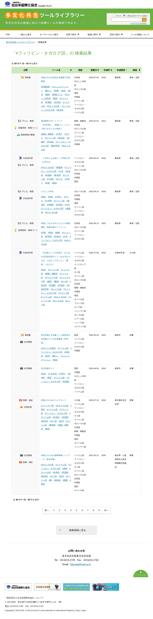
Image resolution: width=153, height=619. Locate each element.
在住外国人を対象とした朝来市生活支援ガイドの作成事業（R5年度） (55, 339)
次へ (106, 510)
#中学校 (48, 236)
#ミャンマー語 (47, 405)
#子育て (59, 134)
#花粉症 (57, 480)
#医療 (65, 480)
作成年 (107, 70)
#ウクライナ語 (51, 277)
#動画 (56, 281)
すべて (117, 16)
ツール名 (56, 70)
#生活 (43, 270)
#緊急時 (52, 425)
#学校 (47, 183)
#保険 (64, 468)
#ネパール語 (56, 289)
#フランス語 (63, 293)
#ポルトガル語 (53, 106)
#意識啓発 (45, 87)
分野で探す (71, 34)
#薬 (50, 480)
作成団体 (121, 70)
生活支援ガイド (48, 368)
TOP (8, 34)
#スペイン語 (50, 138)
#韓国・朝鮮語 (47, 134)
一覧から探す (25, 34)
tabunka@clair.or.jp (80, 564)
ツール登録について (140, 34)
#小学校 (50, 179)
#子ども (59, 179)
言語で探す (115, 34)
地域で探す (93, 34)
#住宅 (63, 90)
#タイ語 (64, 281)
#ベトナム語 (46, 297)
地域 (135, 70)
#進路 (57, 232)
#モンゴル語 (58, 301)
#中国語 (48, 102)
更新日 (94, 70)
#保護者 (59, 167)
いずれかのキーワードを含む (135, 16)
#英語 (55, 98)
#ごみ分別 (52, 374)
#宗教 (56, 90)
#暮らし (48, 90)
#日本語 (57, 102)
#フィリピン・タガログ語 (52, 208)
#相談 (47, 94)
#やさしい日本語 (48, 348)
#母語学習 (55, 146)
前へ (47, 510)
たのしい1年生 (47, 191)
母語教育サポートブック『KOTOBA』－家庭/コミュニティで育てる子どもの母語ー (56, 125)
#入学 (60, 171)
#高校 (50, 232)
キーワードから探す (49, 34)
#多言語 (59, 110)
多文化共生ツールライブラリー (20, 42)
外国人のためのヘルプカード (53, 400)
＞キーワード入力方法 (138, 23)
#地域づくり (57, 94)
